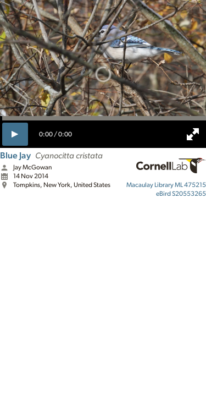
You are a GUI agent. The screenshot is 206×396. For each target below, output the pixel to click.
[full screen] (193, 134)
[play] (15, 134)
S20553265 (181, 193)
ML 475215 (166, 185)
